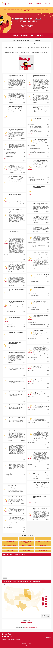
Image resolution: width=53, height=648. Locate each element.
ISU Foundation (48, 639)
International (9, 584)
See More (5, 577)
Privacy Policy (48, 637)
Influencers (31, 3)
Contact (49, 635)
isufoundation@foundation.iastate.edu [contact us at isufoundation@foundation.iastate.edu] (30, 627)
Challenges (38, 3)
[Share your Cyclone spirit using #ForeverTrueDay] (26, 566)
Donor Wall (45, 3)
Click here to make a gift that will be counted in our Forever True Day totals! (26, 10)
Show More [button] (6, 158)
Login (26, 645)
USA (4, 584)
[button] (30, 622)
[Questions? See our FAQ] (29, 625)
